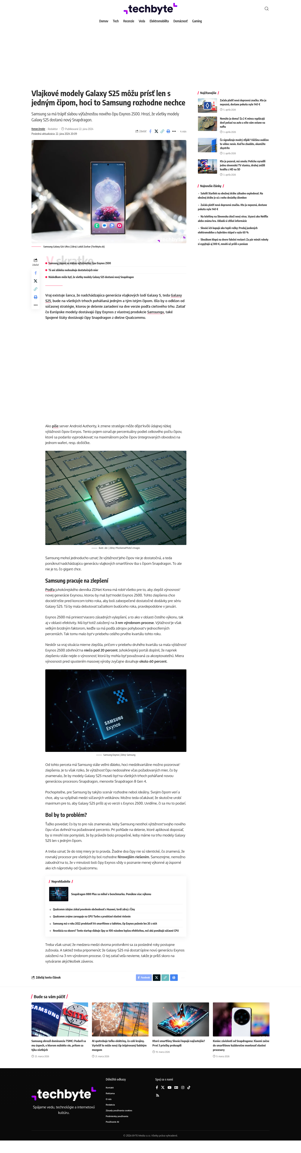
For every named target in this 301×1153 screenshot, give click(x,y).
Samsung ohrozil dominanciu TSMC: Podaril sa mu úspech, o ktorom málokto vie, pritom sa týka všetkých (59, 1056)
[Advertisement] (150, 54)
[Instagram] (183, 1099)
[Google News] (176, 1099)
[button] (267, 9)
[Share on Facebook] (150, 131)
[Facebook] (157, 1099)
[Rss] (157, 1107)
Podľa (51, 589)
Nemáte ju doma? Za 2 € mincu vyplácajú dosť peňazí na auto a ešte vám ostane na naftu (242, 119)
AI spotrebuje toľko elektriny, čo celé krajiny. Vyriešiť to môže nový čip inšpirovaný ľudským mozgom (120, 1056)
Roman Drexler (40, 129)
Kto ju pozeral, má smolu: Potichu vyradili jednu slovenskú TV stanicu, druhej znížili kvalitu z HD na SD (242, 162)
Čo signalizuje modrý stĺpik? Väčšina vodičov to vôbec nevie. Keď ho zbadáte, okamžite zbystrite (244, 141)
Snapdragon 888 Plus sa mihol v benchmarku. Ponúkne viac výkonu (115, 904)
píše (56, 426)
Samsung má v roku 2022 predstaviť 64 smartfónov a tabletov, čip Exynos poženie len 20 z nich (106, 933)
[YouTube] (169, 1099)
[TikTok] (189, 1099)
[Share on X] (156, 131)
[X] (162, 1099)
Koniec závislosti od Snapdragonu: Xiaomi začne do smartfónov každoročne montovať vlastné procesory (240, 1056)
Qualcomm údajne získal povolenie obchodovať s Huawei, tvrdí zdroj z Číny (95, 919)
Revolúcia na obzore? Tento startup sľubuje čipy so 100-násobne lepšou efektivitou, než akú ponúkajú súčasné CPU (117, 940)
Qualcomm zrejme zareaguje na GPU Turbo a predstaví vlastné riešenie (93, 926)
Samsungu (167, 312)
